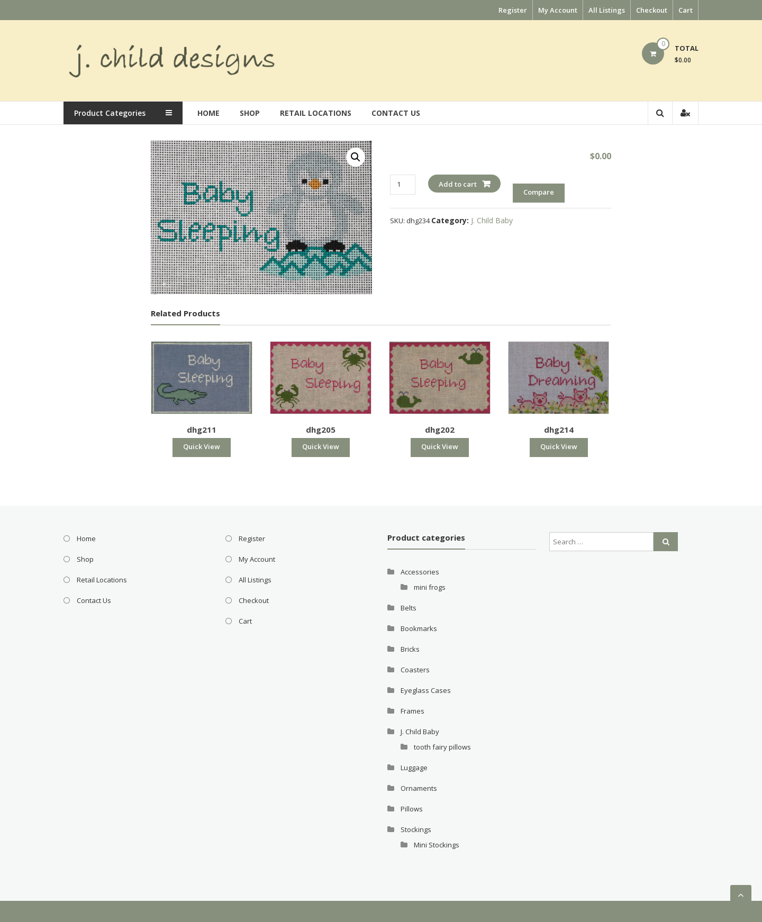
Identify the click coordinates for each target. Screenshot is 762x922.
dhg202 (440, 429)
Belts (408, 608)
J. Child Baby (492, 220)
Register (512, 10)
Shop (253, 113)
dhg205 (320, 429)
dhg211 (201, 429)
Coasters (415, 669)
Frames (412, 711)
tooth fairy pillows (442, 747)
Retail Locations (319, 113)
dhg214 (559, 429)
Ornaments (419, 788)
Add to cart (458, 184)
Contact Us (399, 113)
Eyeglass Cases (426, 690)
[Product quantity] (402, 184)
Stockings (416, 829)
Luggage (414, 767)
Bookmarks (419, 628)
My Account (557, 10)
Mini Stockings (436, 845)
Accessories (420, 572)
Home (212, 113)
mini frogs (430, 587)
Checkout (651, 10)
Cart (685, 10)
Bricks (410, 649)
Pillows (412, 809)
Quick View (201, 446)
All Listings (606, 10)
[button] (355, 157)
